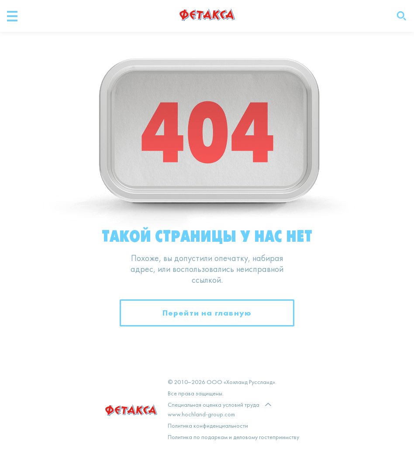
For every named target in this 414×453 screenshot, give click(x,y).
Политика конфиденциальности (208, 426)
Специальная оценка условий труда (213, 405)
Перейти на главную (207, 313)
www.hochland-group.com (201, 415)
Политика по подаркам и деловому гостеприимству (233, 437)
